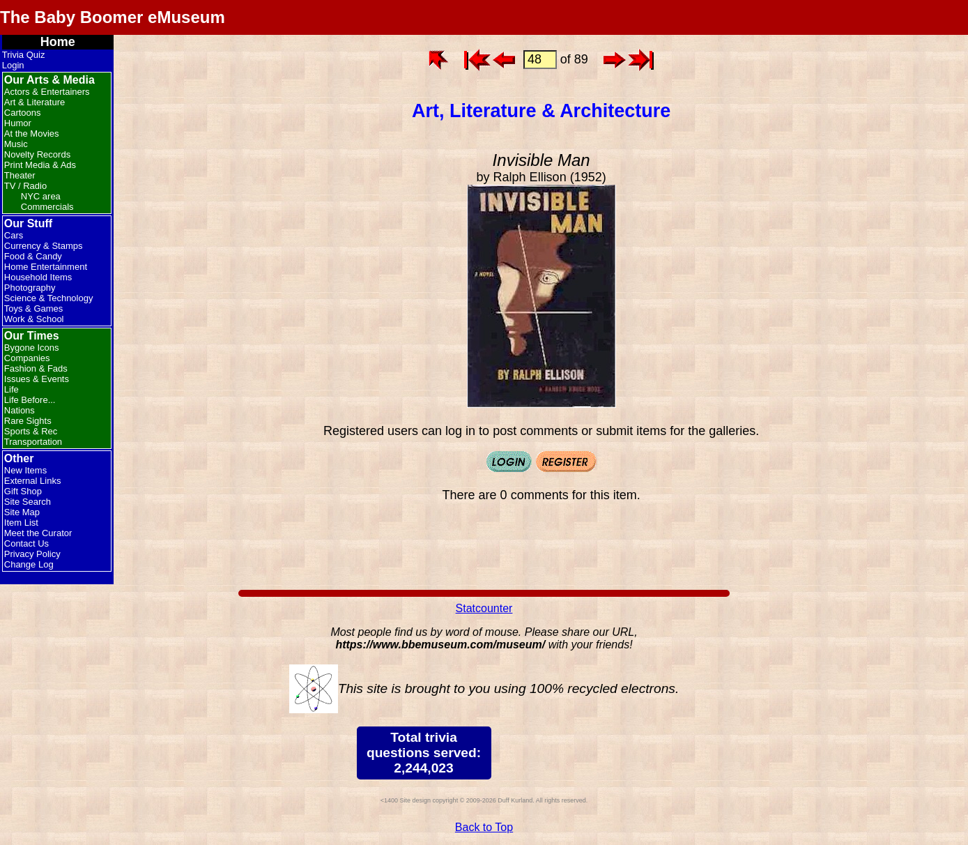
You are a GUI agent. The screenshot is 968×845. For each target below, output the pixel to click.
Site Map (22, 512)
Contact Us (26, 543)
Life (11, 389)
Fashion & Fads (36, 368)
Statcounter (484, 608)
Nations (19, 410)
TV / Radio (25, 186)
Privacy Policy (32, 554)
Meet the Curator (38, 533)
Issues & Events (36, 379)
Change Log (29, 564)
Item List (21, 522)
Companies (27, 358)
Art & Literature (34, 102)
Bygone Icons (31, 347)
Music (16, 144)
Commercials (47, 206)
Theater (20, 175)
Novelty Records (37, 154)
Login (13, 65)
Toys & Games (33, 308)
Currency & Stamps (43, 246)
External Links (32, 480)
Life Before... (30, 400)
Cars (13, 235)
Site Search (27, 501)
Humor (17, 123)
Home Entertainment (45, 266)
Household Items (38, 277)
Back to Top (484, 827)
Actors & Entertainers (47, 91)
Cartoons (22, 112)
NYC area (41, 196)
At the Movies (31, 133)
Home (57, 42)
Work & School (34, 319)
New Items (25, 470)
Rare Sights (28, 421)
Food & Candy (33, 256)
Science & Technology (48, 298)
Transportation (33, 441)
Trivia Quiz (23, 55)
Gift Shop (23, 491)
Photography (30, 287)
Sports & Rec (31, 431)
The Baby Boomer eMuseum (112, 17)
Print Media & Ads (40, 165)
